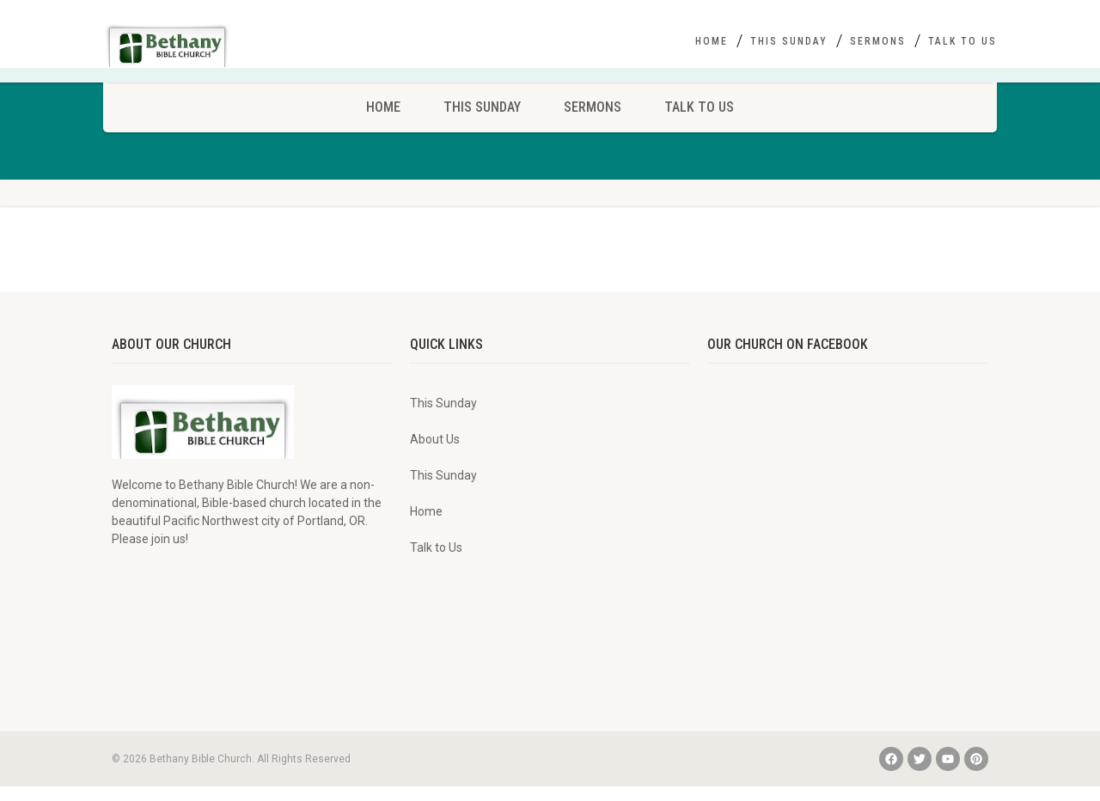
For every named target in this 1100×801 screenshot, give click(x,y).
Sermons (878, 41)
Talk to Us (962, 41)
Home (711, 41)
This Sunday (789, 41)
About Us (435, 454)
